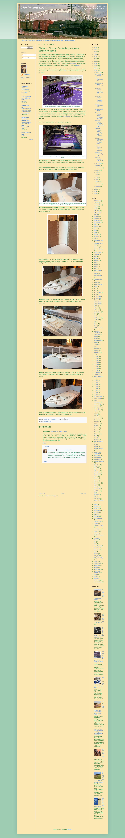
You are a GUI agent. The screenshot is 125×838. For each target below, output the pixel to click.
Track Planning (98, 546)
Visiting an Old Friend (99, 110)
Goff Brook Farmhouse (97, 332)
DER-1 (95, 262)
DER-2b (96, 266)
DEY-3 (95, 290)
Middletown (97, 424)
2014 (95, 191)
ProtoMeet (96, 487)
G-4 (95, 322)
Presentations (97, 483)
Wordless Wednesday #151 (99, 79)
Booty (95, 232)
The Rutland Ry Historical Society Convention (25, 91)
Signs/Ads (96, 531)
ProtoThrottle (97, 489)
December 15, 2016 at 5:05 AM (59, 431)
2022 (95, 56)
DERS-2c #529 (98, 284)
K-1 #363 (96, 388)
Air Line (96, 207)
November (98, 163)
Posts (24, 55)
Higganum (96, 338)
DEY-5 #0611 (97, 302)
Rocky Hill (96, 516)
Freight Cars (97, 318)
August (98, 170)
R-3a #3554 (97, 499)
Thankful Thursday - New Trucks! (99, 159)
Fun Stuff (96, 320)
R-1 (95, 493)
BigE (95, 224)
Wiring (95, 574)
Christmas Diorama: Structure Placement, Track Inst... (99, 98)
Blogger (69, 829)
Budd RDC (96, 234)
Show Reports (97, 529)
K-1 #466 (96, 392)
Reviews (96, 514)
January (98, 186)
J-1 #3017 (96, 366)
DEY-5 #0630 (97, 304)
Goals (95, 326)
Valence (96, 553)
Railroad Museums (99, 501)
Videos (95, 561)
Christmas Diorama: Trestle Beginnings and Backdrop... (99, 132)
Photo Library (97, 473)
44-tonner (96, 203)
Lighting (96, 414)
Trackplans (96, 548)
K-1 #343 (96, 382)
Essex (95, 314)
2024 (95, 52)
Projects (96, 485)
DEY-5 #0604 (97, 296)
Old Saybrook (97, 457)
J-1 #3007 (96, 356)
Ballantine (96, 218)
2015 (95, 189)
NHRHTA (96, 446)
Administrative (97, 205)
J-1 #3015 (96, 362)
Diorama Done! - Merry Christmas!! (99, 84)
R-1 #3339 (96, 495)
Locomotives (97, 418)
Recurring (96, 506)
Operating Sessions (99, 461)
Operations (97, 465)
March (97, 181)
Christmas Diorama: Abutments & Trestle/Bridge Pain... (99, 123)
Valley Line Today (98, 558)
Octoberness (97, 455)
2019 (95, 63)
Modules (96, 432)
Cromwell (96, 254)
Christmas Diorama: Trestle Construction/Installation (99, 115)
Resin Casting (97, 510)
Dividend (96, 310)
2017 (95, 68)
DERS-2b (96, 274)
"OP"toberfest (97, 201)
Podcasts (96, 479)
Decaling (96, 258)
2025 (95, 49)
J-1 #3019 (96, 368)
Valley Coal (97, 556)
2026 (95, 47)
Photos (95, 477)
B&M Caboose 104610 (97, 213)
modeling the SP (26, 97)
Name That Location (97, 438)
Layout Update (97, 408)
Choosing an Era (98, 240)
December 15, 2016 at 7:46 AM (66, 450)
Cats (95, 238)
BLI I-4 (95, 228)
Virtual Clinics (97, 563)
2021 (95, 59)
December (98, 72)
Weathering (97, 565)
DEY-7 (95, 306)
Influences (96, 350)
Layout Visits (97, 410)
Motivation (96, 434)
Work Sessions (98, 582)
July (97, 172)
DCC (95, 256)
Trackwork (96, 550)
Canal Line (96, 236)
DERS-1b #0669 (98, 270)
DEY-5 (95, 294)
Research (96, 508)
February (98, 184)
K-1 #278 (96, 380)
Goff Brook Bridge (98, 328)
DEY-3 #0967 (97, 292)
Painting (96, 467)
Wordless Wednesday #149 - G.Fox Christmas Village (99, 140)
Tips (95, 542)
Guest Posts (97, 334)
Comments (25, 58)
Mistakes (96, 428)
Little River (96, 416)
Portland (96, 481)
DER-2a (96, 264)
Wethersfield (97, 569)
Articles (96, 209)
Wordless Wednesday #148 (99, 154)
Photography (97, 475)
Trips (95, 552)
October (98, 165)
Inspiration (96, 352)
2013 (95, 193)
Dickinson (96, 308)
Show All (31, 139)
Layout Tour (97, 406)
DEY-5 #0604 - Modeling (97, 299)
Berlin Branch (97, 222)
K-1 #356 (96, 384)
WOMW (96, 576)
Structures (96, 533)
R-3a (95, 497)
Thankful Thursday (98, 535)
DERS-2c (96, 282)
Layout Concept (98, 398)
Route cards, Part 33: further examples (25, 100)
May (97, 177)
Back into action (25, 135)
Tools (95, 544)
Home (62, 493)
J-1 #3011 (96, 358)
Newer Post (42, 493)
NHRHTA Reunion (98, 448)
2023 (95, 54)
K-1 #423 (96, 390)
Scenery (96, 523)
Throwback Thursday (97, 539)
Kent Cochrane (98, 396)
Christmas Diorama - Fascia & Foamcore (98, 148)
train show (73, 63)
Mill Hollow (96, 426)
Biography (96, 226)
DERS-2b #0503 (98, 275)
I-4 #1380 (96, 344)
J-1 (94, 354)
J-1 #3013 (96, 360)
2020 (95, 61)
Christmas (96, 247)
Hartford (96, 336)
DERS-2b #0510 (98, 279)
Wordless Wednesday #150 (99, 105)
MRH (95, 436)
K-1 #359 (96, 386)
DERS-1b (96, 268)
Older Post (83, 493)
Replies (47, 446)
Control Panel (97, 252)
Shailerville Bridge (98, 525)
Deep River (97, 260)
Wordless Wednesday (97, 579)
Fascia (95, 316)
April (97, 179)
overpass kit (66, 116)
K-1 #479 (96, 394)
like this (78, 65)
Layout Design (97, 404)
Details (95, 286)
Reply (44, 443)
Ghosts (95, 324)
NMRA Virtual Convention (97, 453)
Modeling (96, 430)
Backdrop (96, 216)
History (95, 342)
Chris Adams (51, 450)
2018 (95, 65)
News (95, 444)
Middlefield (96, 422)
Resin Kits (96, 512)
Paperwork (96, 469)
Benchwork (97, 220)
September (99, 168)
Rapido (95, 504)
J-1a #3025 (97, 374)
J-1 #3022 (96, 370)
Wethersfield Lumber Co (97, 572)
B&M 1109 (96, 211)
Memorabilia (97, 420)
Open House (97, 459)
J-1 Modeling (97, 372)
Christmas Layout (47, 421)
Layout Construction (97, 401)
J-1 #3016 (96, 364)
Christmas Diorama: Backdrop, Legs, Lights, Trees (99, 91)
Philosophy (97, 471)
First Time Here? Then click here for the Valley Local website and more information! (48, 40)
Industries (96, 348)
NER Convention (98, 441)
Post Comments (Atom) (52, 496)
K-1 (95, 378)
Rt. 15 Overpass (98, 518)
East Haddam (97, 312)
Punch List (96, 491)
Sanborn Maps (97, 521)
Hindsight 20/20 (98, 340)
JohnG (65, 71)
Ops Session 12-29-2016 (99, 75)
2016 (95, 70)
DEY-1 (95, 288)
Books (95, 230)
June (97, 174)
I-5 (94, 346)
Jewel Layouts (97, 376)
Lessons (96, 412)
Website (96, 567)
